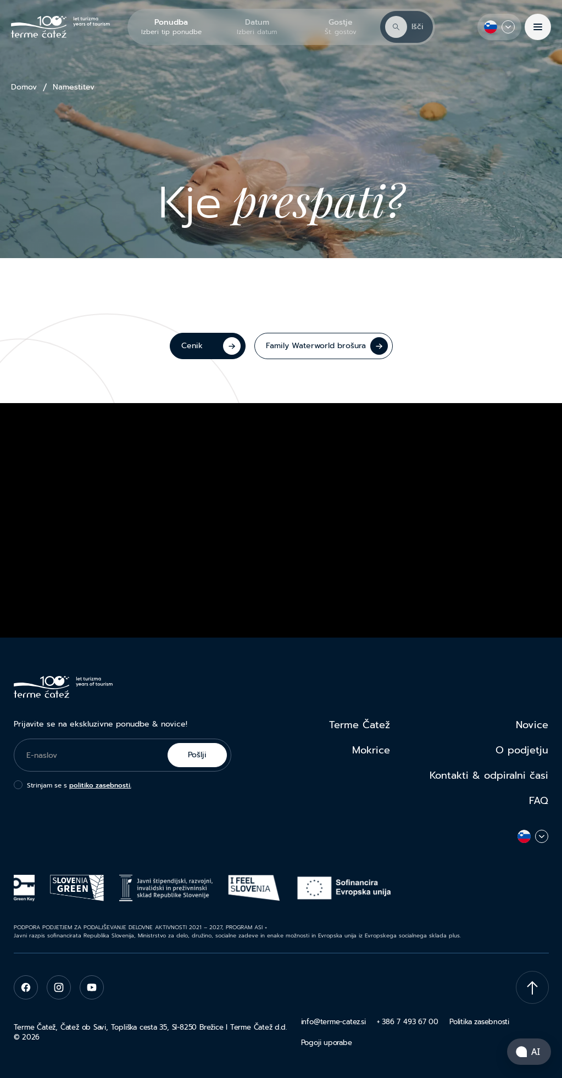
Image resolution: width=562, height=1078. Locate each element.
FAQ (538, 800)
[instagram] (59, 987)
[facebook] (26, 987)
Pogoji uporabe (326, 1042)
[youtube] (92, 987)
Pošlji (197, 755)
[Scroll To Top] (532, 987)
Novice (532, 725)
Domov (24, 87)
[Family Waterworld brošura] (323, 346)
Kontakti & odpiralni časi (489, 775)
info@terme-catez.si (333, 1021)
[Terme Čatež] (60, 27)
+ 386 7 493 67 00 (407, 1021)
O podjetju (522, 750)
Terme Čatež (359, 725)
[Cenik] (208, 346)
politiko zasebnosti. (100, 785)
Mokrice (371, 750)
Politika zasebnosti (479, 1021)
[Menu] (538, 27)
